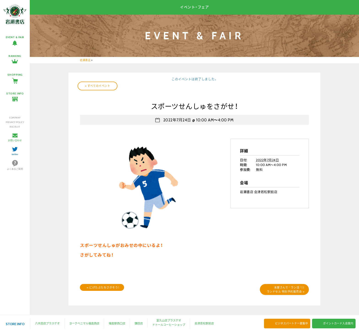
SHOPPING (15, 74)
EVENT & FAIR (15, 37)
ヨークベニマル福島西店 (84, 323)
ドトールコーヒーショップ (168, 325)
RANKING (14, 56)
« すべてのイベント (97, 86)
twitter (15, 154)
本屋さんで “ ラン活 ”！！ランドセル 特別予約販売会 (286, 289)
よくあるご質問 (15, 169)
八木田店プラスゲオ (47, 323)
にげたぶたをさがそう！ (103, 287)
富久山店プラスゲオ (168, 320)
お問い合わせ (15, 140)
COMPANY (15, 117)
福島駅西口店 (117, 323)
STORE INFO (15, 93)
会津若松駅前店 (204, 323)
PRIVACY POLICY (15, 122)
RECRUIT (15, 126)
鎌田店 (139, 323)
